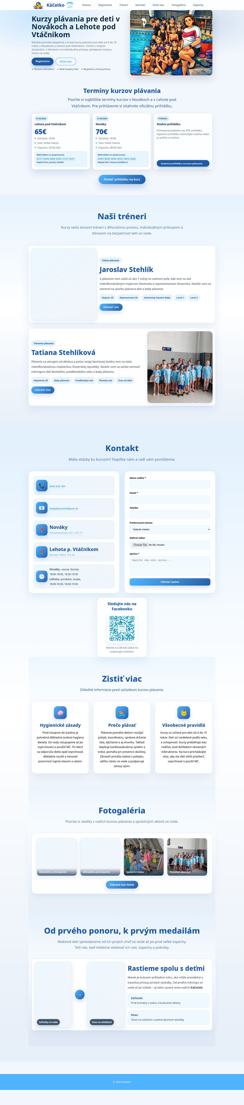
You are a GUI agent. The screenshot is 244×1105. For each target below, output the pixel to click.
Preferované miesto (141, 528)
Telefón (134, 513)
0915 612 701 (62, 492)
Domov (86, 5)
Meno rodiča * (138, 483)
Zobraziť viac (115, 308)
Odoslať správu (170, 590)
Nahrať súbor (137, 543)
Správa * (134, 559)
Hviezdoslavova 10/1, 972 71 (73, 540)
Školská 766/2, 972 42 (68, 563)
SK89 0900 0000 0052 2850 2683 (117, 159)
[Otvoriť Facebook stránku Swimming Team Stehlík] (122, 640)
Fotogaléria (179, 5)
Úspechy (198, 5)
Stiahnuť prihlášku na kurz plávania (181, 163)
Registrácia (105, 5)
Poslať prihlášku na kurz (122, 179)
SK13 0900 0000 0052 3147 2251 (56, 159)
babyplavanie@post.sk (70, 514)
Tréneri (123, 5)
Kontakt (140, 5)
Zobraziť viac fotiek (122, 896)
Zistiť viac (158, 5)
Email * (134, 498)
